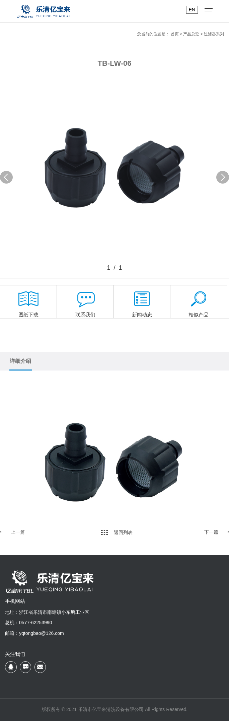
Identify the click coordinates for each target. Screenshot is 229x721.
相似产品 (198, 306)
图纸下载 (28, 306)
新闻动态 (142, 306)
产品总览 (191, 34)
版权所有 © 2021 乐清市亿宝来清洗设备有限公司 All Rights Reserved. (114, 709)
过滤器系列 (214, 34)
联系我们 (85, 306)
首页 (175, 34)
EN (192, 9)
